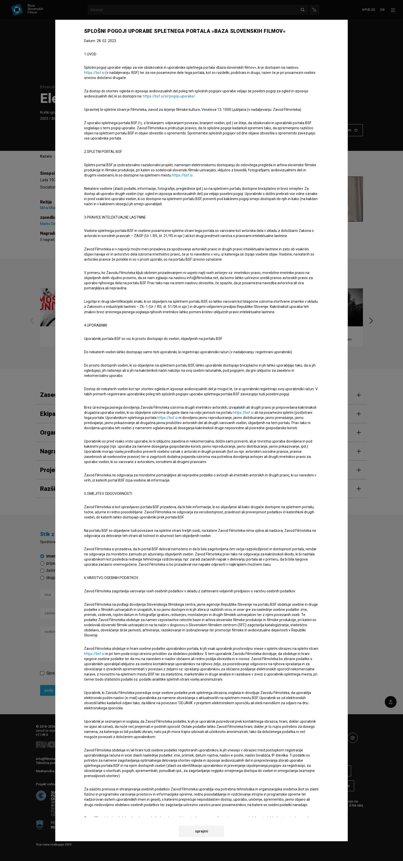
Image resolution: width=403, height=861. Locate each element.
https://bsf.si (94, 73)
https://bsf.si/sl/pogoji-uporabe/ (169, 96)
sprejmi (201, 831)
